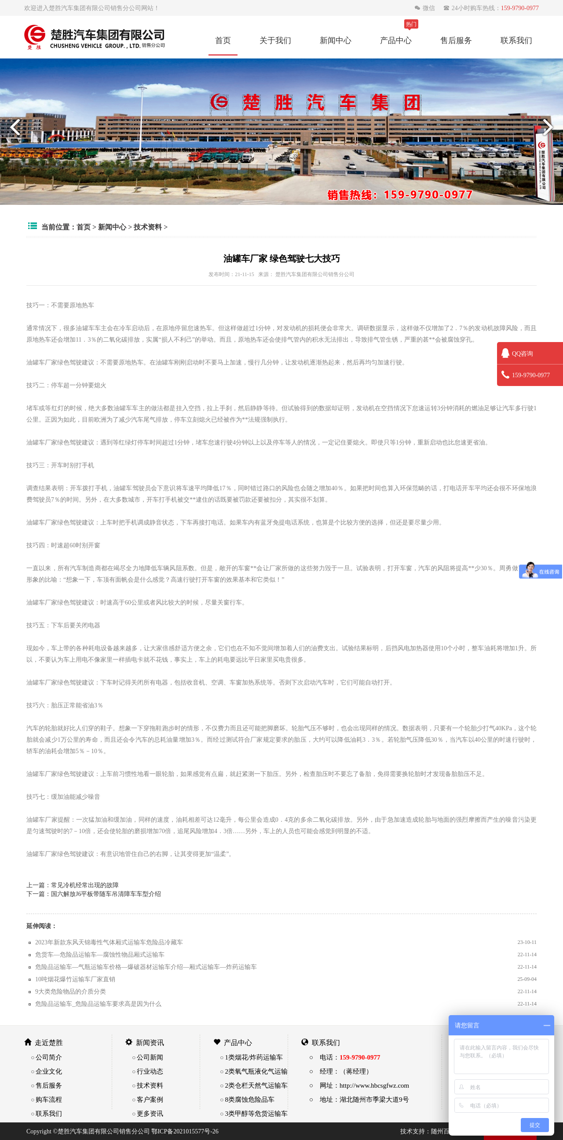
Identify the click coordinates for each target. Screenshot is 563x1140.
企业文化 (49, 1071)
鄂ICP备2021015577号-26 (184, 1131)
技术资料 (148, 226)
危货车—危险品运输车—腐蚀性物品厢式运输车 (100, 954)
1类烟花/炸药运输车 (254, 1057)
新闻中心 (335, 40)
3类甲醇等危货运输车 (256, 1113)
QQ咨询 (517, 353)
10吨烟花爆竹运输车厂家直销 (75, 979)
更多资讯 (150, 1113)
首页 (223, 40)
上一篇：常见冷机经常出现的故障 (72, 885)
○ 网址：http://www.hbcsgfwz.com (359, 1085)
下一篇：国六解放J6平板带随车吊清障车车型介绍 (93, 894)
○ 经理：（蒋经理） (341, 1071)
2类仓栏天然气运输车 (256, 1085)
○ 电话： (344, 1057)
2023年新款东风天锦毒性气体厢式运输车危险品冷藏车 (109, 942)
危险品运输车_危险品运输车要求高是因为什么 (98, 1004)
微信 (425, 8)
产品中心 (396, 40)
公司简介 (49, 1057)
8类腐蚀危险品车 (249, 1099)
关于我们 (275, 40)
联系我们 (516, 40)
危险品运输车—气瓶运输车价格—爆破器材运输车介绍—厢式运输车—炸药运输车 (146, 967)
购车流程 (49, 1099)
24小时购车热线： (491, 8)
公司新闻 (150, 1057)
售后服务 (456, 40)
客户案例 (150, 1099)
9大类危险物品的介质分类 (70, 991)
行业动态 (150, 1071)
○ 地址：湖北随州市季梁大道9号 (359, 1099)
